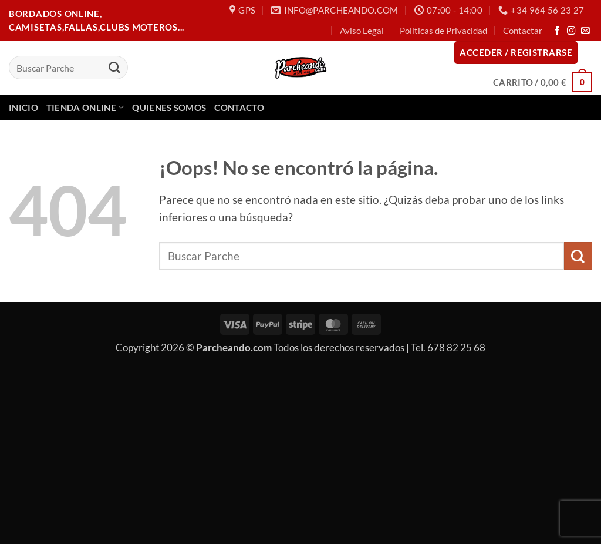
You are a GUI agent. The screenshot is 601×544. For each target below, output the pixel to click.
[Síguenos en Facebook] (557, 31)
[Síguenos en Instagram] (571, 31)
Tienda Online (85, 107)
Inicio (23, 107)
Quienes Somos (169, 107)
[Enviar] (114, 67)
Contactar (522, 30)
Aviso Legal (362, 30)
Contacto (239, 107)
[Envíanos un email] (585, 31)
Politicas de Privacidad (443, 30)
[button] (516, 52)
